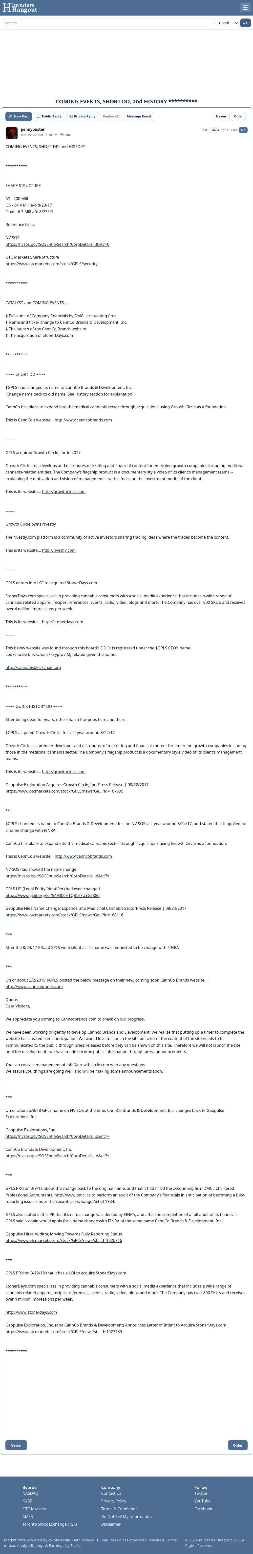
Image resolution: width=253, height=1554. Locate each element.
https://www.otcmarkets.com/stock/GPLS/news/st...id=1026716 (63, 1240)
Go (243, 130)
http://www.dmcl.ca (72, 1195)
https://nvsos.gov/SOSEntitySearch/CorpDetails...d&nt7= (57, 876)
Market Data (15, 1539)
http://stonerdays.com (62, 622)
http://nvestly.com (59, 550)
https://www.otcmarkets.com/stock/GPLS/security (51, 263)
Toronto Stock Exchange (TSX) (49, 1524)
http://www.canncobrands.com (83, 420)
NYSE (27, 1501)
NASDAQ (30, 1493)
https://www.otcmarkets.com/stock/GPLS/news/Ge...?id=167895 (64, 791)
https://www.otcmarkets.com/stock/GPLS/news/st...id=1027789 (63, 1331)
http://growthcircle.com (64, 491)
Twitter (200, 1493)
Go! (246, 23)
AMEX (27, 1516)
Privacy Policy (113, 1501)
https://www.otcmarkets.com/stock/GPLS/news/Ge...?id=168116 (64, 915)
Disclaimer (111, 1524)
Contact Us (111, 1493)
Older (238, 1445)
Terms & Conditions (119, 1509)
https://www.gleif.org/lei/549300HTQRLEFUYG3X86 (52, 895)
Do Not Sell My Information (126, 1516)
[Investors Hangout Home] (20, 8)
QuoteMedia (59, 1539)
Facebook (203, 1509)
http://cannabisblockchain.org (33, 667)
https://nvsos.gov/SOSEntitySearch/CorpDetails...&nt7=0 (57, 244)
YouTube (202, 1501)
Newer (16, 1445)
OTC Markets (34, 1509)
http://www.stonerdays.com (31, 1312)
